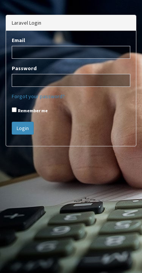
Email (18, 40)
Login (23, 128)
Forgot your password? (38, 96)
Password (24, 68)
